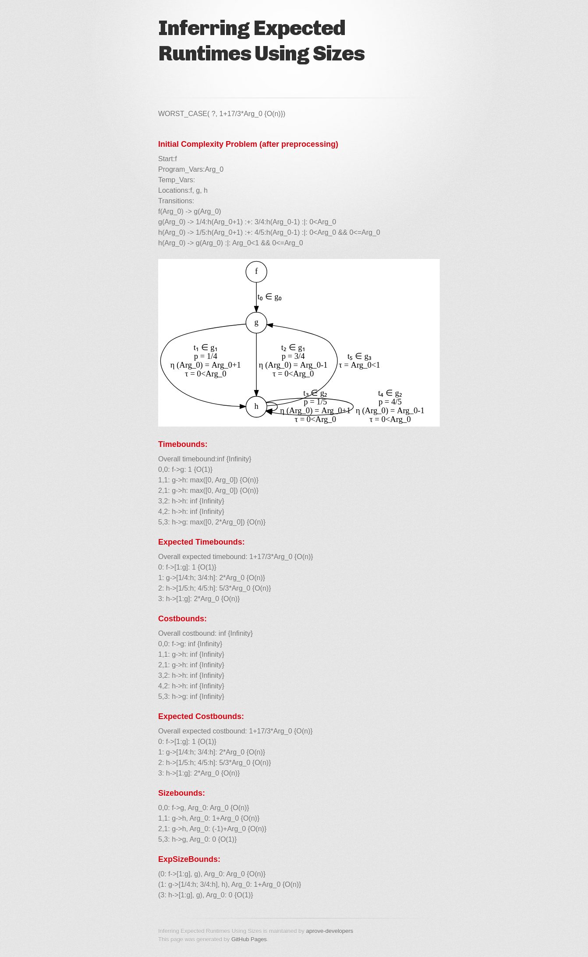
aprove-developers (329, 931)
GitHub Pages (249, 939)
